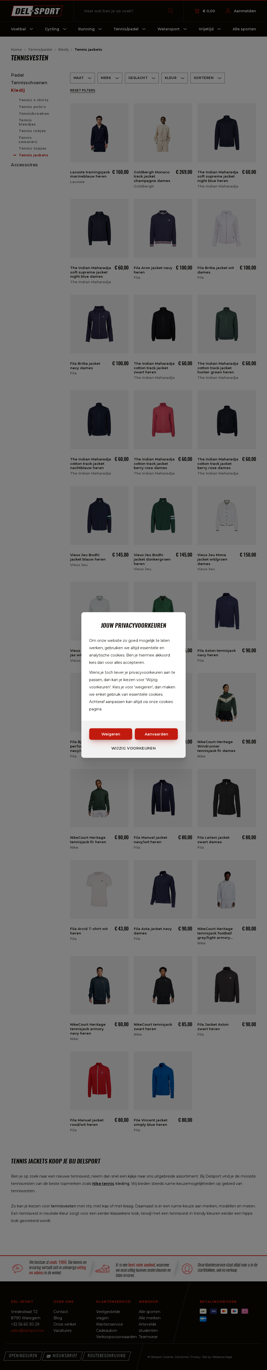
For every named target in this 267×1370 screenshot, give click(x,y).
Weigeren (110, 734)
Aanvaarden (156, 734)
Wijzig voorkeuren (133, 748)
